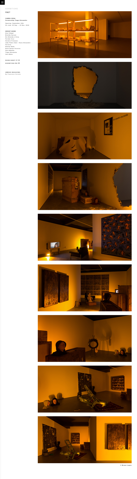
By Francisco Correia (13, 74)
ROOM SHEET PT (12, 60)
